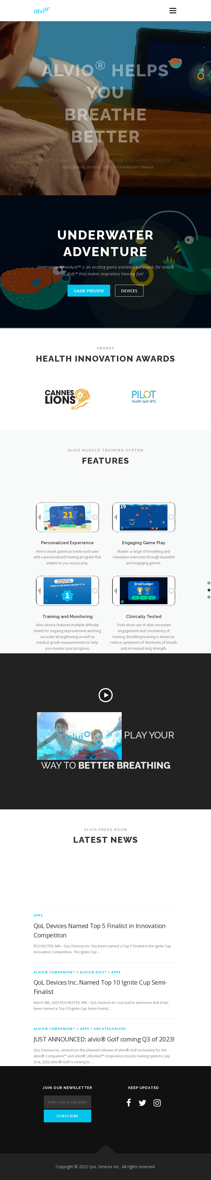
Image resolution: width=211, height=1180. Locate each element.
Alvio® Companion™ (55, 1019)
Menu (172, 10)
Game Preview (89, 290)
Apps (38, 963)
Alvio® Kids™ (93, 1019)
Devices (129, 290)
